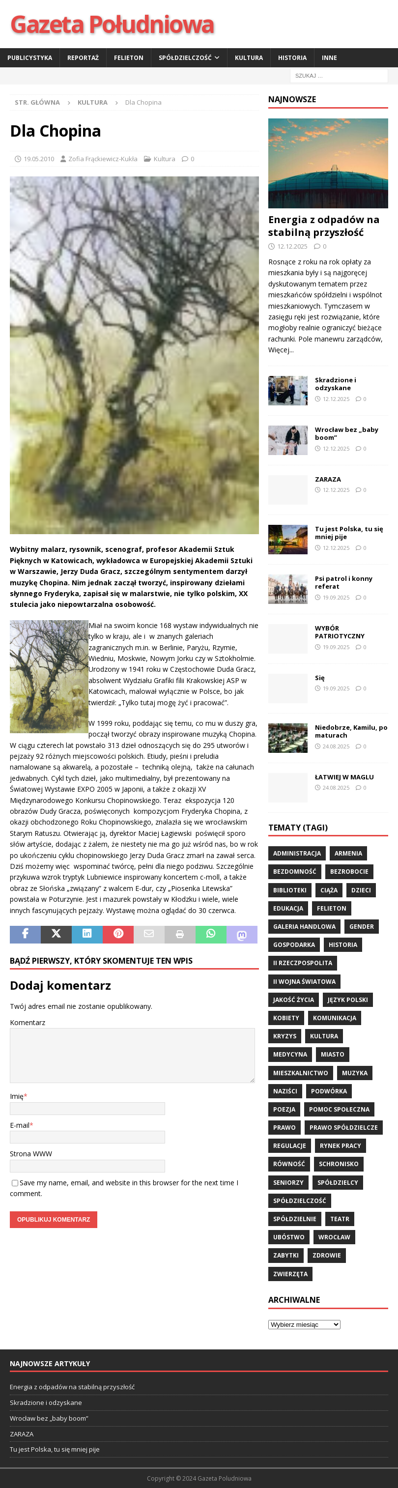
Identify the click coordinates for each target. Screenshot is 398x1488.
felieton (331, 908)
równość (289, 1164)
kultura (324, 1036)
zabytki (286, 1255)
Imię (17, 1096)
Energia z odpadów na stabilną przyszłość (324, 226)
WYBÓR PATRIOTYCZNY (340, 632)
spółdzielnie (294, 1219)
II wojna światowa (304, 981)
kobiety (286, 1018)
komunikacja (334, 1018)
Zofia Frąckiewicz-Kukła (103, 158)
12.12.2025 (292, 246)
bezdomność (294, 871)
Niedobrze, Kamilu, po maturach (351, 731)
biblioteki (290, 890)
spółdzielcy (337, 1182)
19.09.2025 (336, 597)
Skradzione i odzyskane (335, 384)
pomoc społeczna (339, 1109)
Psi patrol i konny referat (343, 582)
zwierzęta (290, 1274)
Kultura (249, 58)
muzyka (355, 1073)
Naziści (285, 1091)
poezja (284, 1109)
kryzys (284, 1036)
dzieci (361, 890)
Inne (329, 58)
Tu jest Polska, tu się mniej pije (349, 533)
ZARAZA (328, 479)
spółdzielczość (299, 1201)
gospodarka (294, 945)
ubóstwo (289, 1237)
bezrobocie (349, 871)
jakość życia (293, 1000)
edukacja (288, 908)
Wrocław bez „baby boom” (346, 433)
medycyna (290, 1054)
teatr (339, 1219)
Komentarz (27, 1022)
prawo (284, 1127)
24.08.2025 (336, 746)
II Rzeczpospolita (302, 963)
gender (361, 926)
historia (343, 945)
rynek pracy (340, 1146)
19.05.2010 (39, 158)
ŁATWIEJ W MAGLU (344, 777)
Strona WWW (31, 1153)
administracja (297, 853)
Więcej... (281, 349)
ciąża (329, 890)
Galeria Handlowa (304, 926)
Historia (292, 58)
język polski (348, 1000)
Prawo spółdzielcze (344, 1127)
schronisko (339, 1164)
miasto (332, 1054)
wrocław (334, 1237)
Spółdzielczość (185, 58)
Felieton (128, 58)
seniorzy (288, 1182)
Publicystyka (29, 58)
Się (320, 677)
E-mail (19, 1125)
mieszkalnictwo (300, 1073)
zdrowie (327, 1255)
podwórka (329, 1091)
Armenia (348, 853)
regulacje (289, 1146)
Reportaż (83, 58)
